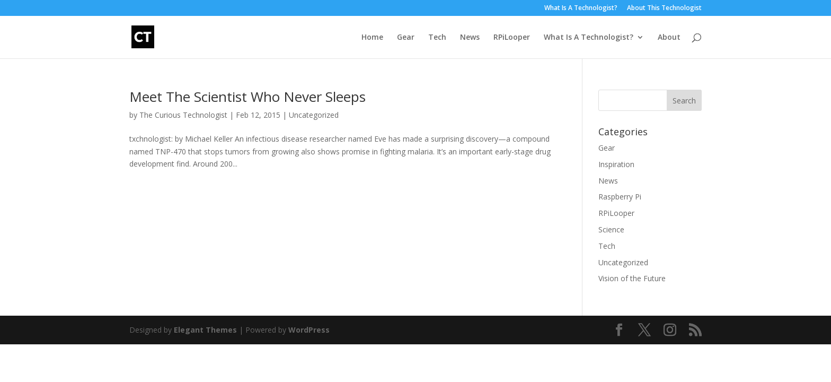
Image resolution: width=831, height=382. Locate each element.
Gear (405, 37)
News (470, 37)
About (669, 37)
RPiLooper (511, 37)
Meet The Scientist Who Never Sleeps (247, 96)
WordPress (309, 330)
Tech (437, 37)
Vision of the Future (632, 278)
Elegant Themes (205, 330)
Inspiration (616, 164)
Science (611, 229)
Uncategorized (314, 115)
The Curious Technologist (183, 115)
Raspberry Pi (619, 197)
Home (372, 37)
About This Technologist (664, 8)
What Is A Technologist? (580, 8)
